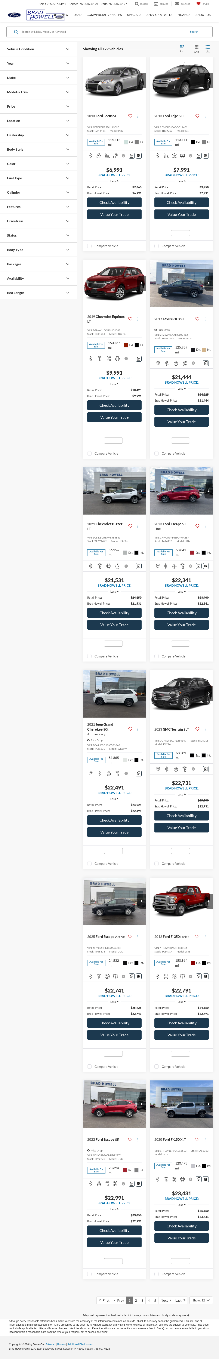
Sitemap (50, 1344)
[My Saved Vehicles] (202, 3)
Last (180, 1300)
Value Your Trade (114, 214)
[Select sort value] (183, 49)
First (104, 1300)
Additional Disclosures (80, 1344)
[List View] (207, 49)
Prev (119, 1300)
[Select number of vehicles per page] (201, 1300)
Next (166, 1300)
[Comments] (132, 156)
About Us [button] (203, 14)
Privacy (61, 1344)
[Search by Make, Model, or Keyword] (103, 32)
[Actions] (138, 116)
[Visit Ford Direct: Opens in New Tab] (113, 1348)
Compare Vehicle (106, 246)
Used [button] (77, 14)
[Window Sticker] (139, 156)
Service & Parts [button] (159, 14)
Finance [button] (184, 14)
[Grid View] (195, 49)
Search (194, 31)
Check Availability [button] (114, 202)
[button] (141, 80)
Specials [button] (134, 14)
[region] (114, 190)
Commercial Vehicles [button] (104, 14)
